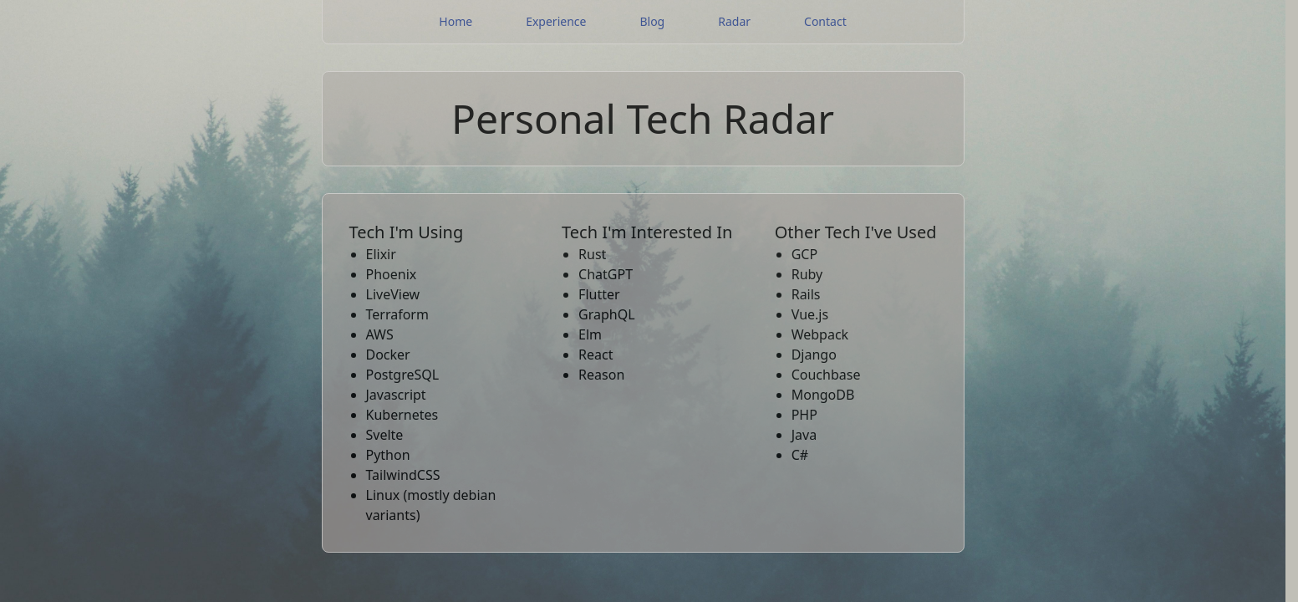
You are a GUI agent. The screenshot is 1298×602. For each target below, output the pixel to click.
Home (455, 21)
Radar (734, 21)
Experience (556, 21)
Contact (825, 21)
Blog (651, 21)
